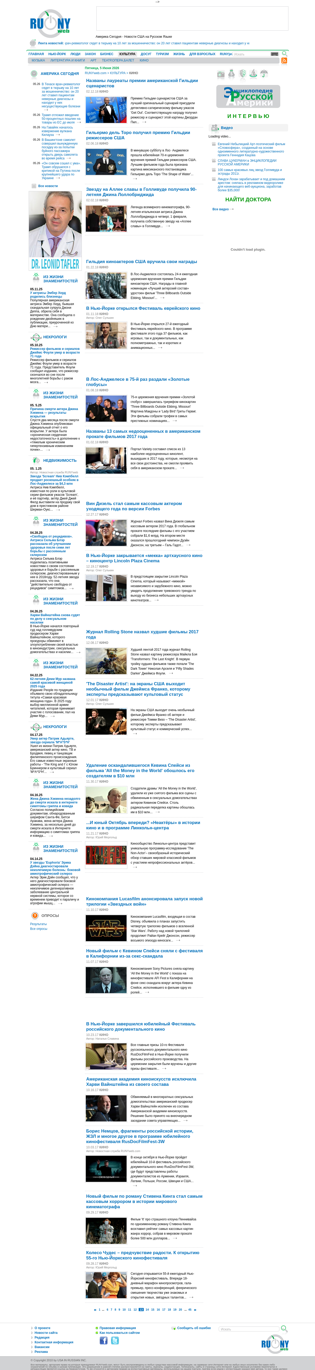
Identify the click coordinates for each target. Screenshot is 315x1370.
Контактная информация (54, 1342)
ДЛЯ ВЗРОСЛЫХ (202, 54)
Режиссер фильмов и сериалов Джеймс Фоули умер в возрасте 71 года (55, 352)
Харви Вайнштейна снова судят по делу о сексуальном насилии (55, 618)
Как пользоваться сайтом (120, 1333)
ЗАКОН (90, 54)
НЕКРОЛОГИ (55, 337)
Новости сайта (46, 1333)
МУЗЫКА (38, 60)
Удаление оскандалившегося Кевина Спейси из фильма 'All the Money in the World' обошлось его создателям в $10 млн (140, 770)
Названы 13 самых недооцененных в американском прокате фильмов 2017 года (143, 434)
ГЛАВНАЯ (36, 54)
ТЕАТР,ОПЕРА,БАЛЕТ (118, 60)
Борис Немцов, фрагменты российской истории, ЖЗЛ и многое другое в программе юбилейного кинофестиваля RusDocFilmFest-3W (139, 1136)
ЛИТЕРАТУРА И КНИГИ (68, 60)
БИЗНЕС (106, 54)
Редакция (42, 1337)
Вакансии (42, 1347)
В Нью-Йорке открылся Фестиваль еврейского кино (143, 308)
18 (169, 1309)
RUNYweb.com (96, 73)
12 (135, 1309)
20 (180, 1309)
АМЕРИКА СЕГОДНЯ (60, 74)
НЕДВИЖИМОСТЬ (60, 460)
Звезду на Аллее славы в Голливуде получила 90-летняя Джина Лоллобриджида (141, 192)
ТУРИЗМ (162, 54)
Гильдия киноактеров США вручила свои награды (141, 261)
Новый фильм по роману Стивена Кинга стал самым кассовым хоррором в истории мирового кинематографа (144, 1201)
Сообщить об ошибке (194, 1328)
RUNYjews (228, 54)
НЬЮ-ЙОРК (57, 54)
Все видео (223, 209)
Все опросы (38, 929)
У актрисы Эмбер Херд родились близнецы (48, 294)
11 (129, 1309)
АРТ (94, 60)
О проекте (43, 1328)
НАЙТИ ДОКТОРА (248, 199)
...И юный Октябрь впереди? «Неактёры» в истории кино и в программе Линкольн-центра (143, 825)
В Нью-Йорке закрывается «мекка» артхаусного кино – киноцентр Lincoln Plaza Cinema (144, 558)
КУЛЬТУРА (127, 54)
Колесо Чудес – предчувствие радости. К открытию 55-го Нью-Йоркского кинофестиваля (142, 1255)
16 (158, 1309)
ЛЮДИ (76, 54)
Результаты (38, 924)
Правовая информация (118, 1328)
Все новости (48, 186)
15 (152, 1309)
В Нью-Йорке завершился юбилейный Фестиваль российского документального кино (141, 1026)
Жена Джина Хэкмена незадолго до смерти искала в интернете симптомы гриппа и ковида (55, 802)
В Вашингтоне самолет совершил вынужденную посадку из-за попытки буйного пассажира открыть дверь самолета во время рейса (60, 149)
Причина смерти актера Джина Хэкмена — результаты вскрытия (54, 412)
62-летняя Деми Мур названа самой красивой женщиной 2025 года (53, 682)
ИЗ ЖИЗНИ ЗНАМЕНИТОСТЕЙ (60, 279)
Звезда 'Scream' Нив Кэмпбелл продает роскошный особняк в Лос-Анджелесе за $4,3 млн (54, 480)
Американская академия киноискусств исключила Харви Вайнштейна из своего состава (141, 1082)
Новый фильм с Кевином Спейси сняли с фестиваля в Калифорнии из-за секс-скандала (144, 953)
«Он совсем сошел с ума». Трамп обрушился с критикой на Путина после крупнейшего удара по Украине (61, 170)
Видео (227, 128)
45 (190, 1309)
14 (147, 1309)
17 (164, 1309)
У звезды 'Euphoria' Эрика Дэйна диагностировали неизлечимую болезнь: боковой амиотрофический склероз (55, 868)
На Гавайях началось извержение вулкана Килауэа (57, 131)
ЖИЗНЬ (179, 54)
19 (175, 1309)
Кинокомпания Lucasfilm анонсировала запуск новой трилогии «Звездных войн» (144, 901)
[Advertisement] (192, 18)
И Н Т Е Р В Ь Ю (248, 116)
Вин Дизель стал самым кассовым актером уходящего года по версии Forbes (134, 506)
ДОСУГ (146, 54)
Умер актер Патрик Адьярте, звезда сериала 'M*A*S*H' (52, 740)
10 (124, 1309)
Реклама (41, 1352)
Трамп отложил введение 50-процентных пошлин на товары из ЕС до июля (61, 118)
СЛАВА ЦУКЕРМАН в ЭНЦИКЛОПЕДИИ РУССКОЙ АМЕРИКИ (247, 162)
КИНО (144, 60)
